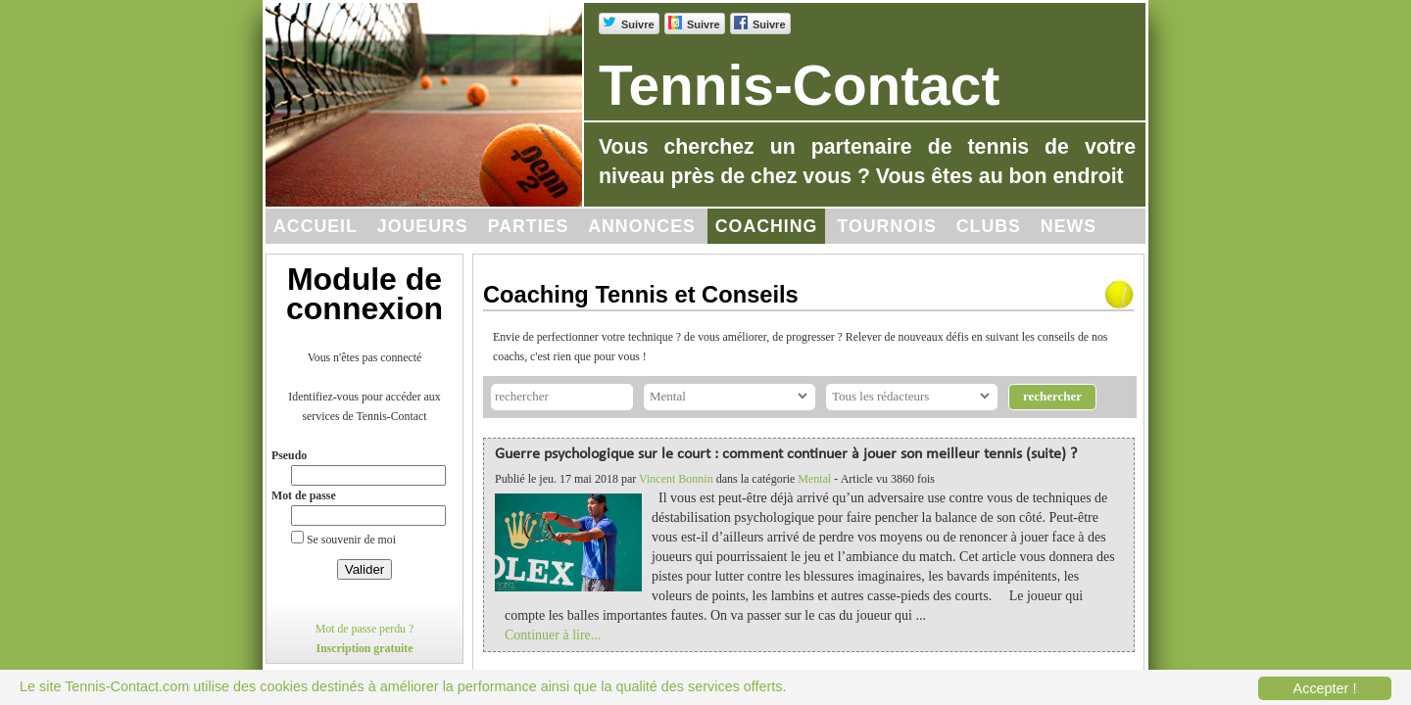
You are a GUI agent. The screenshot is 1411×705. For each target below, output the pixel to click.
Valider (365, 569)
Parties (528, 226)
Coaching (766, 226)
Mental (814, 479)
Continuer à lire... (553, 635)
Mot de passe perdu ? (365, 628)
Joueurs (422, 226)
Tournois (886, 226)
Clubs (988, 226)
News (1068, 226)
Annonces (642, 226)
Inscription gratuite (365, 648)
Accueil (315, 226)
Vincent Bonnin (676, 479)
